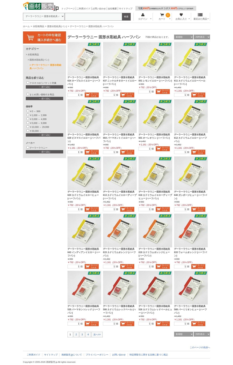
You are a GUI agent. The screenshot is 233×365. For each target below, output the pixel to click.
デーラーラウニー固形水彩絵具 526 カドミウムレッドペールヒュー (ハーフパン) (155, 309)
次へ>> (97, 334)
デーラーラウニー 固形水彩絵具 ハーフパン (45, 67)
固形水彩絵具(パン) (57, 26)
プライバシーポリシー (97, 354)
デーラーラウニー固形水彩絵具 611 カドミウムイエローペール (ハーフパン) (190, 80)
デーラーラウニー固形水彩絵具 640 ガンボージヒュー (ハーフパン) (190, 195)
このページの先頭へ (200, 347)
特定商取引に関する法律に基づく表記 (149, 354)
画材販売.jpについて (72, 354)
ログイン (142, 16)
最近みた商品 (200, 16)
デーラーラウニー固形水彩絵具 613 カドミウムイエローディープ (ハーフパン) (120, 195)
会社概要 (112, 8)
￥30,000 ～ (36, 131)
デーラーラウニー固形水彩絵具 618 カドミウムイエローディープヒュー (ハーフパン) (155, 195)
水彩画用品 (38, 26)
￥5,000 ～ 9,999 (38, 123)
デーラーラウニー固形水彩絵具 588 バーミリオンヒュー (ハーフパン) (190, 309)
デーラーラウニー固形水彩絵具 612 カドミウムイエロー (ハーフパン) (190, 138)
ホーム (26, 26)
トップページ (68, 8)
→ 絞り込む (44, 87)
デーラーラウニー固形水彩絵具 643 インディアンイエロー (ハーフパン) (84, 252)
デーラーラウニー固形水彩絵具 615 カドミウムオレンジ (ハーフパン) (119, 252)
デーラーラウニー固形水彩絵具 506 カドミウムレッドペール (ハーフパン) (119, 309)
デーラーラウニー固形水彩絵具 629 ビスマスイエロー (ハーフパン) (84, 138)
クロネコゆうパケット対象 (43, 83)
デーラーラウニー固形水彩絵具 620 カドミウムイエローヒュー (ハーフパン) (83, 195)
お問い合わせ (99, 8)
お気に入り (181, 16)
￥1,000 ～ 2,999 (38, 115)
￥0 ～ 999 (35, 111)
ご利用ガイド (83, 8)
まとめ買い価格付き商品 (42, 94)
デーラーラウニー (38, 148)
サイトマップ (125, 8)
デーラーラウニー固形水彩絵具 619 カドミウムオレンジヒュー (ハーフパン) (154, 252)
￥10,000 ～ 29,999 (39, 127)
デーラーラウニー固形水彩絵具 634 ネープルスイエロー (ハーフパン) (84, 80)
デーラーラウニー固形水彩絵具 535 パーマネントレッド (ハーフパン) (84, 309)
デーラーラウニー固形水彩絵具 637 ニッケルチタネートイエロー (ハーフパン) (120, 80)
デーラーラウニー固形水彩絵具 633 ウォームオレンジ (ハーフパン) (190, 252)
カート (162, 16)
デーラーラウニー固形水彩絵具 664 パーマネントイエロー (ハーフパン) (119, 138)
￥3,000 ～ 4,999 (38, 119)
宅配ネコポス (165, 8)
